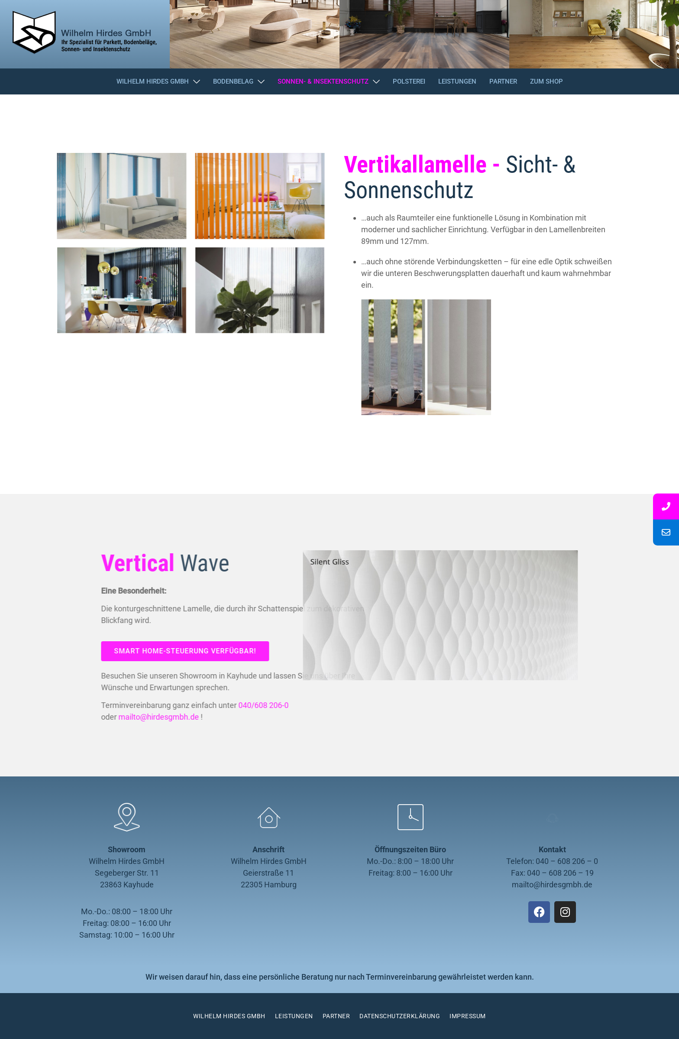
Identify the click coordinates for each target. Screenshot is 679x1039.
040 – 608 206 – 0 (567, 861)
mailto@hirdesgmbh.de (552, 884)
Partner (336, 1016)
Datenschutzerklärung (399, 1016)
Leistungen (294, 1016)
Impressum (467, 1016)
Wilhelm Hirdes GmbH (229, 1016)
